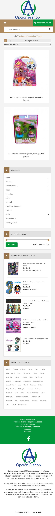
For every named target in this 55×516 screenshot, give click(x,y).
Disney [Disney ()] (42, 373)
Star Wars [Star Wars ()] (43, 400)
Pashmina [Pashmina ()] (9, 396)
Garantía (27, 429)
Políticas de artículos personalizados (28, 422)
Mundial (9, 202)
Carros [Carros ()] (30, 369)
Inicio (15, 36)
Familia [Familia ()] (17, 377)
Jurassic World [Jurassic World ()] (10, 385)
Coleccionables (11, 186)
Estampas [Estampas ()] (9, 377)
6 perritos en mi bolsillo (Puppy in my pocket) (26, 154)
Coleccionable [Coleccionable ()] (10, 373)
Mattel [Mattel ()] (40, 385)
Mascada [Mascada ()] (33, 385)
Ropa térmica (11, 219)
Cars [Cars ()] (36, 369)
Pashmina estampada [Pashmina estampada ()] (21, 396)
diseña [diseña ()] (35, 373)
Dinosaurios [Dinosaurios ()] (26, 373)
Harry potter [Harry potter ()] (17, 381)
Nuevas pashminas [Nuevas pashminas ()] (33, 392)
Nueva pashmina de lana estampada (35, 339)
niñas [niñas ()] (16, 392)
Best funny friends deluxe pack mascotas (26, 97)
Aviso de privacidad (27, 419)
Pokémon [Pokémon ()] (9, 400)
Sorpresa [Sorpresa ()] (34, 400)
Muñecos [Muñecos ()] (9, 392)
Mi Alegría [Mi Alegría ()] (21, 389)
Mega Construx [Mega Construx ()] (11, 389)
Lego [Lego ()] (19, 385)
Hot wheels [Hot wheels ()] (27, 381)
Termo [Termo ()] (14, 404)
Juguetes (9, 194)
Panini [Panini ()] (43, 392)
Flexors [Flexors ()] (24, 377)
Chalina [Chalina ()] (42, 369)
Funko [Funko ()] (31, 377)
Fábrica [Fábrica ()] (8, 381)
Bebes (8, 178)
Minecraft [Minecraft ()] (29, 389)
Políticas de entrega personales (28, 427)
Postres (8, 210)
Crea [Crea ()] (19, 373)
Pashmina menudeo (13, 206)
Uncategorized (11, 223)
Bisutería (9, 182)
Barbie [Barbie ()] (8, 369)
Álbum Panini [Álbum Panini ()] (22, 404)
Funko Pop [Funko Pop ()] (39, 377)
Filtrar (11, 245)
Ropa (8, 214)
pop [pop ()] (16, 400)
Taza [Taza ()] (7, 404)
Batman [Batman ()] (15, 369)
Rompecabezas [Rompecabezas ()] (24, 400)
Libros (8, 198)
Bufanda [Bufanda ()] (22, 369)
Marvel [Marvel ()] (26, 385)
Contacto (27, 432)
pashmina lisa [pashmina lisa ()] (35, 396)
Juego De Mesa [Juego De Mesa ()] (38, 381)
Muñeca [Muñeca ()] (37, 389)
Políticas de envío (28, 424)
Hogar (8, 190)
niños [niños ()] (22, 392)
